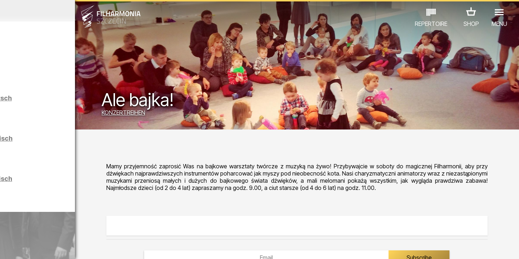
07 (70, 246)
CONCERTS (33, 217)
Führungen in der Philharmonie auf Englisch (84, 148)
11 (113, 246)
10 (102, 246)
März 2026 (67, 10)
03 (29, 246)
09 (92, 246)
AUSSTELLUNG (95, 217)
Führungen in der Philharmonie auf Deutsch (84, 107)
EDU (61, 217)
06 (60, 246)
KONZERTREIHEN (179, 114)
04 (39, 246)
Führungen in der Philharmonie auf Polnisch (84, 188)
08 (81, 246)
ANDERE (65, 227)
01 (8, 246)
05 (49, 246)
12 (123, 246)
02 (18, 246)
